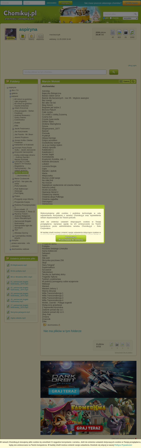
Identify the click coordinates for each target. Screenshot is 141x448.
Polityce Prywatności (123, 445)
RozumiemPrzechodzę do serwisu (71, 238)
